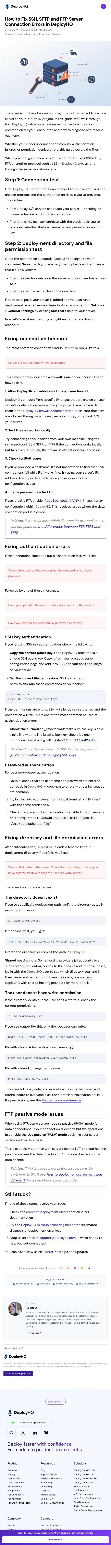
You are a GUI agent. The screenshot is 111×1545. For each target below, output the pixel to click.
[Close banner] (106, 1534)
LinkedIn (25, 1283)
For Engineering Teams (20, 1502)
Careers (12, 1529)
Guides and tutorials (51, 1478)
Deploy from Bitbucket (85, 1478)
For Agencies (14, 1498)
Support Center (49, 1474)
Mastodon (88, 1283)
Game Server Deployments (88, 1510)
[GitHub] (12, 1433)
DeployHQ (34, 119)
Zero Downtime (82, 1502)
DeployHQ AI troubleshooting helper (48, 1225)
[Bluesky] (46, 1433)
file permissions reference (61, 1100)
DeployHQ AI (47, 1498)
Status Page (47, 1482)
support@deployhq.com (57, 1238)
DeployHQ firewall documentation (48, 411)
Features (12, 1470)
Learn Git (45, 1490)
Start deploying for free (18, 1373)
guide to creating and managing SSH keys (43, 755)
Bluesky (64, 1283)
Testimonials (14, 1478)
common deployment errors (47, 1212)
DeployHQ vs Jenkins (52, 1529)
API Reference (15, 1486)
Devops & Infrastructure (17, 33)
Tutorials (55, 33)
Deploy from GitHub (84, 1470)
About (11, 1525)
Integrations (14, 1490)
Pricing (11, 1474)
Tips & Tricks (38, 33)
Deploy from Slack (83, 1482)
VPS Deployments (83, 1494)
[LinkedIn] (35, 1433)
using (88, 977)
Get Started (55, 1539)
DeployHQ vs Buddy (51, 1525)
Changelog (46, 1486)
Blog (43, 1470)
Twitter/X (50, 1252)
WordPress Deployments (87, 1498)
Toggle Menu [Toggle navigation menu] (103, 6)
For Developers (16, 1494)
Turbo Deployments (84, 1506)
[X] (23, 1433)
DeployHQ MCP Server (52, 1502)
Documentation (16, 1482)
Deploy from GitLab (84, 1474)
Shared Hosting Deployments (82, 1488)
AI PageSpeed (48, 1494)
